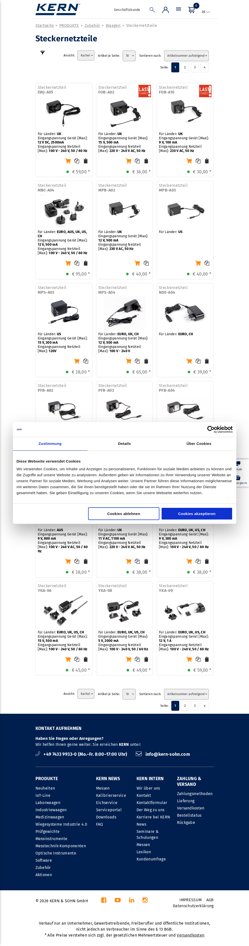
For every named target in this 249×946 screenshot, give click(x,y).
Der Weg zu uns (150, 809)
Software (44, 860)
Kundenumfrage (151, 859)
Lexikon (144, 852)
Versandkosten (191, 808)
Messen (103, 788)
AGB (210, 900)
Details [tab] (124, 443)
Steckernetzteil (52, 90)
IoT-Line (43, 795)
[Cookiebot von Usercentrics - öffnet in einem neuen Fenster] (211, 429)
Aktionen (44, 874)
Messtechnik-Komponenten (61, 846)
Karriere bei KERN (153, 817)
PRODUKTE (69, 25)
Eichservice (107, 802)
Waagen (113, 25)
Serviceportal (109, 809)
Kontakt (144, 795)
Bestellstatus (189, 815)
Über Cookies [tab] (198, 443)
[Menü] (178, 11)
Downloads (106, 817)
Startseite (45, 25)
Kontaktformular (152, 802)
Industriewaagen (51, 809)
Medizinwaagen (50, 817)
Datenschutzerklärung (193, 905)
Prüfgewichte (48, 831)
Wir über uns (148, 788)
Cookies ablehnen (123, 514)
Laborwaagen (48, 802)
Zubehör (92, 25)
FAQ (99, 824)
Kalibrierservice (111, 795)
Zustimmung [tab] (50, 443)
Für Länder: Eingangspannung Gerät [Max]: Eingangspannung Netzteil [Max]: (63, 142)
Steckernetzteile (141, 25)
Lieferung (186, 801)
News (141, 824)
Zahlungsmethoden (195, 793)
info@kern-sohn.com (163, 754)
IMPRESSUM (190, 900)
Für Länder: (170, 232)
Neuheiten (45, 788)
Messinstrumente (52, 838)
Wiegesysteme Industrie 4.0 (61, 824)
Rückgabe (186, 822)
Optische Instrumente (56, 853)
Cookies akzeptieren (197, 514)
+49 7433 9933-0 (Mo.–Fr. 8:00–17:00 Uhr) (82, 754)
